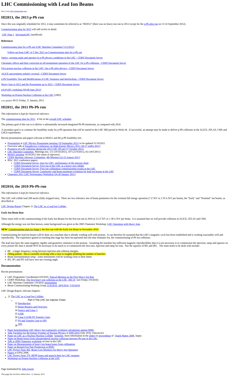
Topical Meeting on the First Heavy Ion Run (72, 277)
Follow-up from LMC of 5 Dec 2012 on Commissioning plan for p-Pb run (45, 52)
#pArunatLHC (23, 34)
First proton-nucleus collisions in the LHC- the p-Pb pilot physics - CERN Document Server (47, 68)
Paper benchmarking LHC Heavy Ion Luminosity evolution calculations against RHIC (51, 330)
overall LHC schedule (60, 119)
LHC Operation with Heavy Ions (123, 224)
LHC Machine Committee (21, 151)
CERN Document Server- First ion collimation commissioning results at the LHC (54, 168)
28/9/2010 (63, 285)
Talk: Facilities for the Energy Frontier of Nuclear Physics (37, 333)
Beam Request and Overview (32, 306)
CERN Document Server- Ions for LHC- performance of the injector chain (51, 163)
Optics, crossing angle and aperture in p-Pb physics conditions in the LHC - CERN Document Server (52, 57)
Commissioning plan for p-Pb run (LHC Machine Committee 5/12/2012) (37, 47)
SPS (20, 324)
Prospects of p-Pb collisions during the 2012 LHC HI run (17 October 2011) (46, 149)
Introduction (24, 303)
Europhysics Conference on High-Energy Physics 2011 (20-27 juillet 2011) (62, 146)
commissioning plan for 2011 (20, 119)
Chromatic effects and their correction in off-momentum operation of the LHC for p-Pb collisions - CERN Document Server (63, 63)
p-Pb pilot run (151, 24)
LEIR (21, 313)
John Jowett (28, 369)
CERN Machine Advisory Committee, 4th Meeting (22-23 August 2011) (44, 157)
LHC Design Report (11, 206)
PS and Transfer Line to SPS (32, 320)
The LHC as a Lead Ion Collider (50, 206)
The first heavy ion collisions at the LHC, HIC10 (50, 279)
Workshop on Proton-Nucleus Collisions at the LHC (27, 95)
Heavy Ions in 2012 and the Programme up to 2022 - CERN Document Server (40, 84)
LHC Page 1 (8, 34)
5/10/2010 (75, 285)
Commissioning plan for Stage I (25, 229)
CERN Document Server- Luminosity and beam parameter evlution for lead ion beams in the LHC (64, 171)
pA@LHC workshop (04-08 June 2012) (21, 89)
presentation (51, 282)
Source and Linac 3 (27, 310)
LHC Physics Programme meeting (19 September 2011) (51, 143)
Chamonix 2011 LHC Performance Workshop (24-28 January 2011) (42, 174)
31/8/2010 (52, 285)
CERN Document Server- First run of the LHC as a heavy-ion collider (49, 166)
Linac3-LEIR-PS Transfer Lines (34, 317)
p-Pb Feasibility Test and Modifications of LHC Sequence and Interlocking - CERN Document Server (52, 79)
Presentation (14, 143)
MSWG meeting (16, 154)
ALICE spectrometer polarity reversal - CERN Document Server (33, 73)
